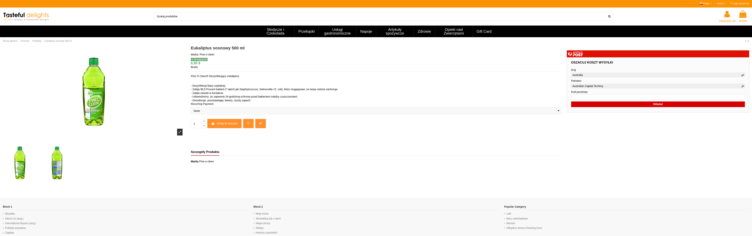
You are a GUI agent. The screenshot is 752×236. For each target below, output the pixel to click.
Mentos (510, 223)
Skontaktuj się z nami (268, 218)
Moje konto (262, 213)
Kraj (573, 69)
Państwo (576, 80)
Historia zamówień (266, 232)
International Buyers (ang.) (20, 223)
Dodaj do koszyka (224, 123)
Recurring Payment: (202, 103)
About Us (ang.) (14, 218)
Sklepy (260, 227)
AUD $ (721, 3)
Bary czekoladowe (517, 218)
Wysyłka (10, 213)
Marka (194, 161)
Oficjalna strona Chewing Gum (524, 227)
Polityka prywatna (15, 227)
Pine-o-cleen (207, 54)
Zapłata (9, 232)
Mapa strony (263, 223)
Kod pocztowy (579, 91)
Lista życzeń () (739, 3)
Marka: (195, 54)
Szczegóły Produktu (205, 152)
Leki (508, 213)
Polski (706, 3)
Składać (658, 104)
